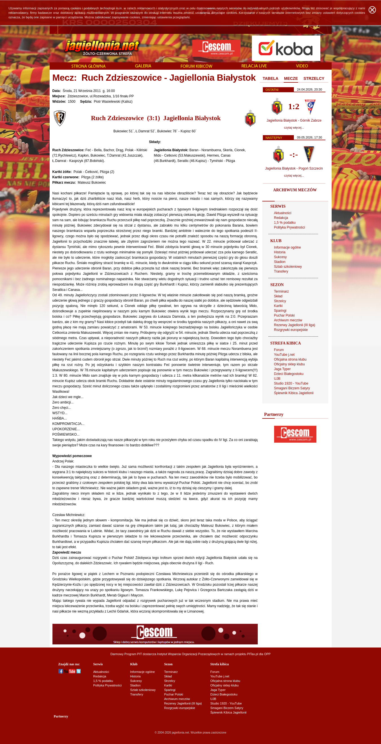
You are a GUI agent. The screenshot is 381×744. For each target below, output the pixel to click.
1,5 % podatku (285, 223)
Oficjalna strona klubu (290, 359)
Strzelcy (280, 301)
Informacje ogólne (287, 247)
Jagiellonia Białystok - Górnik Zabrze (294, 120)
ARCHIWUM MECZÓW (295, 190)
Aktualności (282, 213)
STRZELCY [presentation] (313, 78)
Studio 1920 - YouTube (291, 383)
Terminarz (281, 291)
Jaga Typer (282, 369)
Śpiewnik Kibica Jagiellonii (294, 393)
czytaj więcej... (294, 127)
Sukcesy (280, 257)
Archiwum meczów (288, 320)
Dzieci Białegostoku (289, 374)
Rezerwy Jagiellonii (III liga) (294, 325)
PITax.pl (252, 654)
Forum (279, 350)
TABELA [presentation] (271, 78)
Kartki (278, 306)
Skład (278, 296)
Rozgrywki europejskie (291, 330)
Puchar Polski (284, 315)
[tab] (271, 78)
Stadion (280, 262)
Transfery (281, 271)
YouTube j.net (284, 355)
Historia (280, 252)
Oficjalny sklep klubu (289, 364)
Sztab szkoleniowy (288, 267)
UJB (277, 379)
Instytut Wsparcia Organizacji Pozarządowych (188, 654)
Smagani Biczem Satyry (292, 388)
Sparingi (280, 311)
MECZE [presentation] (291, 78)
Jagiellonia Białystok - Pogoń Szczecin (294, 168)
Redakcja (281, 218)
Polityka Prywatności (289, 227)
